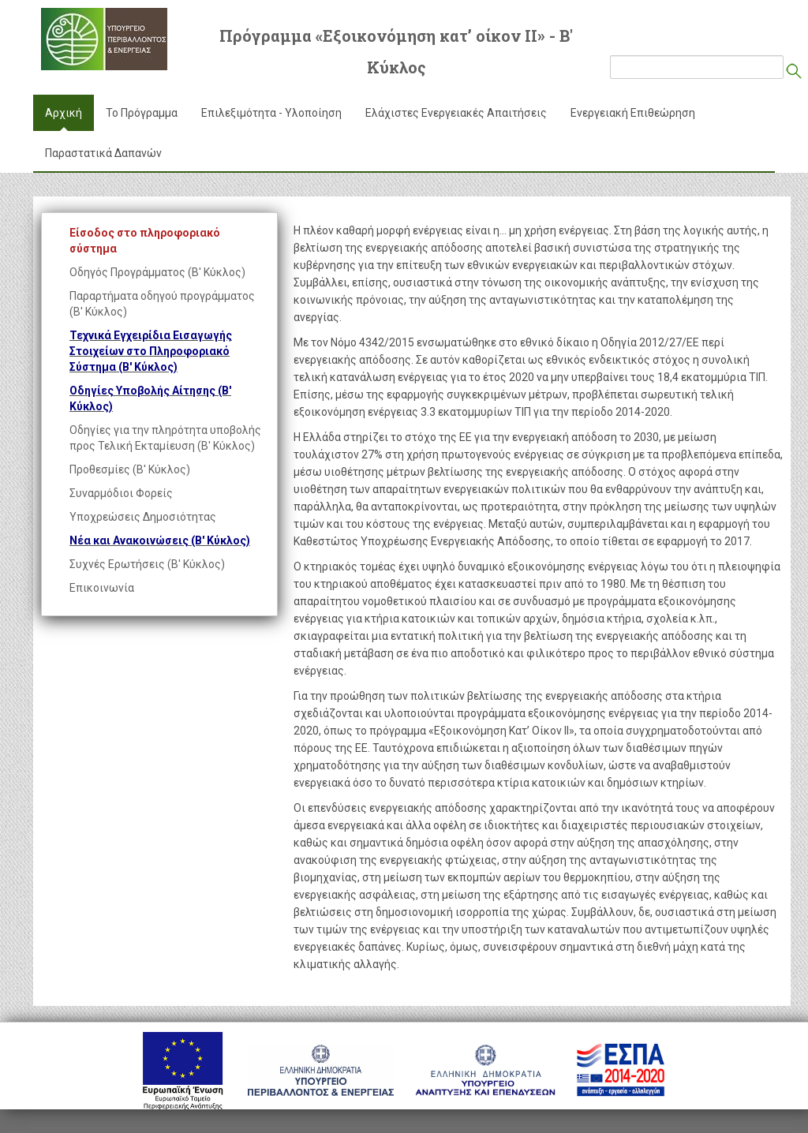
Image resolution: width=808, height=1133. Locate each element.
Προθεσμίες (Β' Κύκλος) (129, 469)
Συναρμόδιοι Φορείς (121, 493)
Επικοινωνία (101, 587)
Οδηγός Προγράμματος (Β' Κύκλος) (157, 272)
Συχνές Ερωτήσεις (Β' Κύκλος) (147, 564)
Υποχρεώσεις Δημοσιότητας (142, 516)
